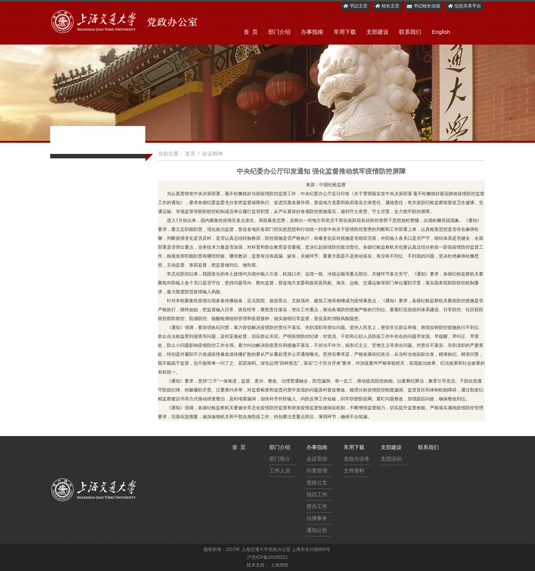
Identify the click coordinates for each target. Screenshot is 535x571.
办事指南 (312, 32)
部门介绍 (279, 32)
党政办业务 (357, 459)
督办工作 (317, 506)
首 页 (251, 32)
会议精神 (212, 154)
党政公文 (317, 482)
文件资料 (354, 471)
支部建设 (377, 32)
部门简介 (279, 459)
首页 (190, 154)
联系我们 (410, 32)
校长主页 (386, 6)
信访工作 (317, 494)
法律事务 (317, 518)
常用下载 (345, 32)
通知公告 (317, 530)
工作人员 (279, 471)
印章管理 (317, 471)
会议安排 (317, 459)
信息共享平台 (464, 6)
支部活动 (391, 459)
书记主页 (355, 6)
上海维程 (279, 565)
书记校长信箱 (423, 6)
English (441, 32)
